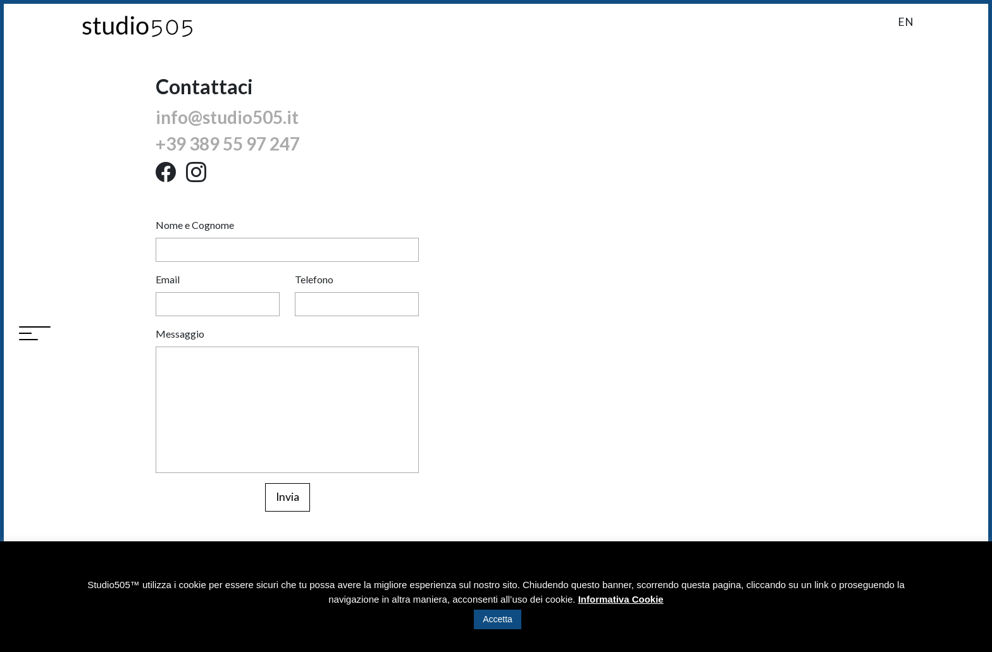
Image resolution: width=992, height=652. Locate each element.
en (906, 21)
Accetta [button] (497, 619)
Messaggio (180, 334)
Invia (287, 496)
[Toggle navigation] (35, 334)
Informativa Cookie (621, 599)
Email (168, 279)
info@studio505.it (227, 117)
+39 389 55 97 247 (228, 143)
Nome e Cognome (195, 225)
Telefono (314, 279)
